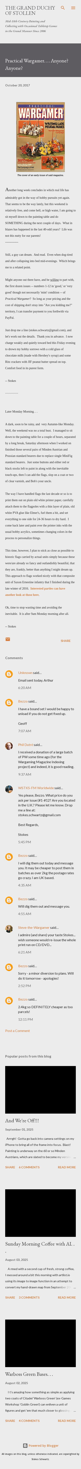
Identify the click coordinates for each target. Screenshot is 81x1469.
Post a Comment (17, 1030)
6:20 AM (24, 688)
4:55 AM (24, 914)
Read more (67, 1167)
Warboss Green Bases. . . (29, 1374)
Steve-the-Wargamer (33, 927)
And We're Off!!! (22, 1120)
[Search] (62, 7)
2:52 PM (24, 986)
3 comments (29, 1297)
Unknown (25, 672)
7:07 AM (24, 731)
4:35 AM (24, 885)
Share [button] (66, 641)
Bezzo (23, 701)
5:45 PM (24, 842)
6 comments (29, 1167)
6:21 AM (24, 952)
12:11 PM (25, 1019)
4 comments (29, 1421)
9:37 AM (24, 774)
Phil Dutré (25, 744)
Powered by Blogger (41, 1445)
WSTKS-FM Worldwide (36, 788)
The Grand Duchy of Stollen (30, 10)
